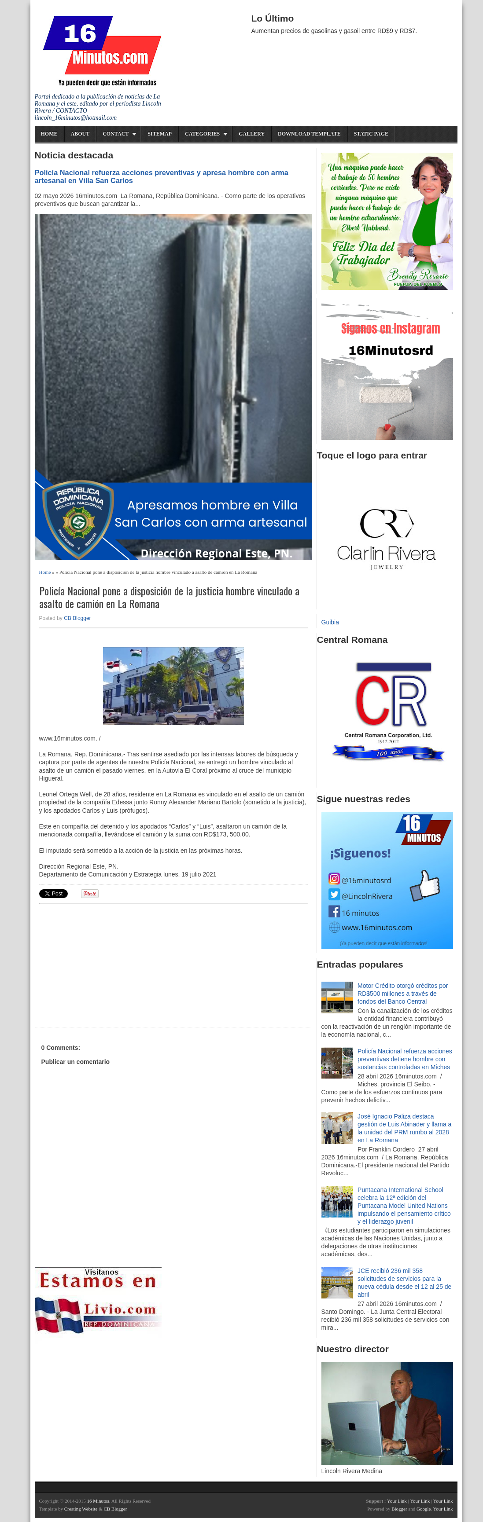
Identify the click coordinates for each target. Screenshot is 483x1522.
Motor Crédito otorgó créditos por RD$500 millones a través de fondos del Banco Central (403, 993)
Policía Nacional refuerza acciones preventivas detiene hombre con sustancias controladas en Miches (405, 1059)
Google (424, 1508)
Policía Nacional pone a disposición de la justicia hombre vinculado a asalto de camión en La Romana (169, 597)
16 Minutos (98, 1501)
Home (49, 134)
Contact (116, 134)
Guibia (330, 622)
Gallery (252, 134)
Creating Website (81, 1508)
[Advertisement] (107, 964)
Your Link (397, 1501)
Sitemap (159, 134)
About (80, 134)
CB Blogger (77, 618)
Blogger (399, 1508)
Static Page (371, 134)
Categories (202, 134)
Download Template (309, 134)
